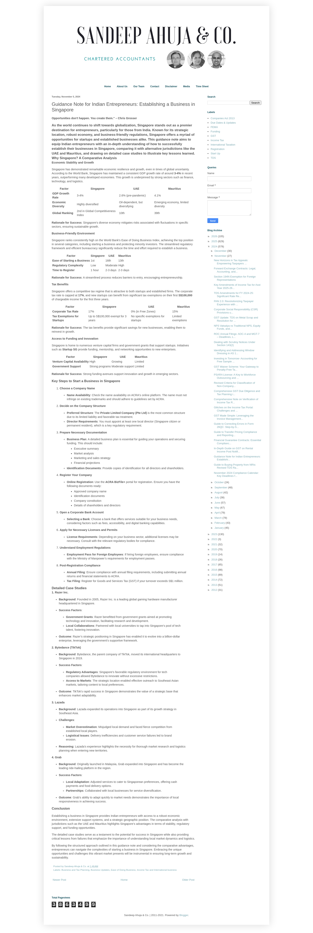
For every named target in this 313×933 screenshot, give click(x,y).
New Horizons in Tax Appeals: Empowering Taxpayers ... (231, 262)
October (220, 482)
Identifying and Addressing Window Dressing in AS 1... (234, 352)
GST (213, 135)
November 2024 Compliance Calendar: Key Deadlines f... (236, 474)
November (221, 255)
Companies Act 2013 (223, 118)
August (219, 492)
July (217, 497)
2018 (214, 559)
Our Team (138, 86)
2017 (214, 564)
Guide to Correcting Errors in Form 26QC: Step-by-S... (234, 425)
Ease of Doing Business (123, 870)
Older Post (188, 879)
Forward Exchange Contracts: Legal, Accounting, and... (235, 270)
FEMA (214, 127)
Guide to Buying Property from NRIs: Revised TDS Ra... (235, 466)
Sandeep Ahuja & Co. (75, 866)
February (220, 522)
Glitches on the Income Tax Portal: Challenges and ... (233, 409)
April (218, 512)
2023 (214, 534)
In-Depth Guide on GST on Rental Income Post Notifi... (233, 450)
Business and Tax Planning (75, 870)
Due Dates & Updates (223, 122)
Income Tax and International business (157, 870)
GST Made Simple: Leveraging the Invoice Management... (234, 417)
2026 (214, 236)
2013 (214, 584)
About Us (122, 86)
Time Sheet (202, 86)
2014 (214, 579)
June (218, 502)
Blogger (183, 915)
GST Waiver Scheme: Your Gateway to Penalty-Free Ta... (236, 368)
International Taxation (223, 144)
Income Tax (217, 140)
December (221, 250)
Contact (154, 86)
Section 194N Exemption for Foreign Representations (235, 278)
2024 (214, 246)
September (221, 487)
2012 (214, 589)
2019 (214, 554)
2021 (214, 544)
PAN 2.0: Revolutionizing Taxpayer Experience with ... (234, 303)
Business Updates (100, 870)
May (217, 507)
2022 (214, 539)
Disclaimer (171, 86)
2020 (214, 549)
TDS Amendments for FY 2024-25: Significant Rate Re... (234, 295)
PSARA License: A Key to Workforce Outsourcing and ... (235, 376)
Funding (215, 131)
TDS (213, 157)
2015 (214, 574)
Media (186, 86)
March (219, 517)
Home (107, 86)
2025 (214, 241)
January (220, 527)
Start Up (215, 153)
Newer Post (59, 879)
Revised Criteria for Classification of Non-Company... (234, 384)
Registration (217, 149)
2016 (214, 569)
